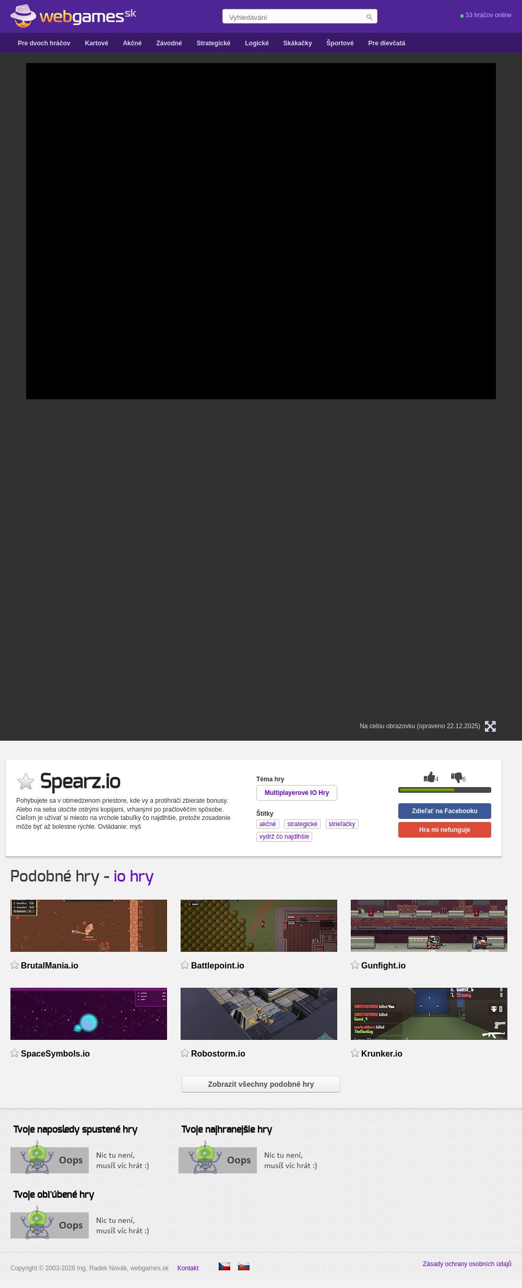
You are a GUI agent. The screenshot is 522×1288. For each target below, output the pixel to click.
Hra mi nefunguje (444, 829)
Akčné (132, 43)
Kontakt (188, 1268)
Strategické (214, 43)
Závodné (169, 43)
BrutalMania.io (49, 965)
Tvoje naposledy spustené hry (75, 1130)
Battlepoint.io (217, 965)
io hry (134, 877)
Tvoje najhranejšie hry (226, 1130)
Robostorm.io (218, 1053)
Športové (340, 43)
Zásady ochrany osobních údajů (467, 1264)
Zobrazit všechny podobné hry (261, 1084)
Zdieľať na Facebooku (445, 811)
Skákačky (297, 43)
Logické (256, 43)
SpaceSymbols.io (55, 1053)
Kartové (97, 43)
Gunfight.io (383, 965)
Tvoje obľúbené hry (53, 1195)
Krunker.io (381, 1053)
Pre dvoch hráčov (44, 43)
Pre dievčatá (387, 43)
